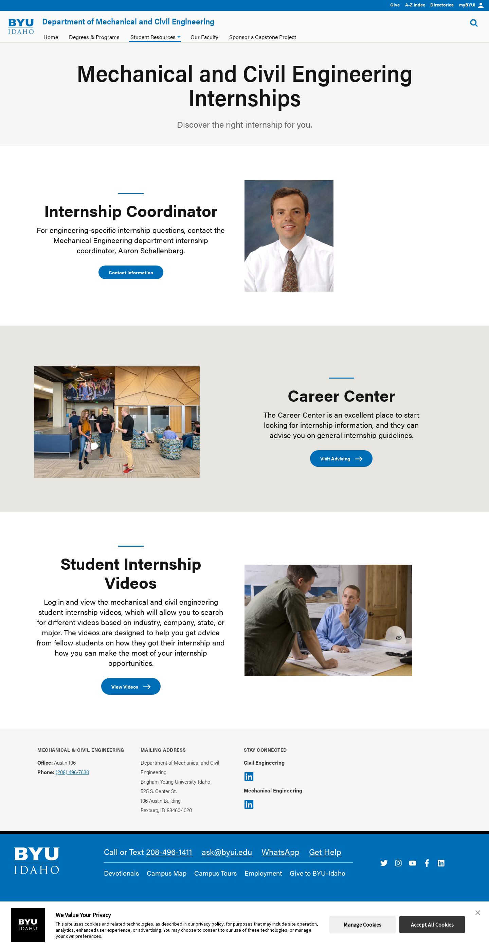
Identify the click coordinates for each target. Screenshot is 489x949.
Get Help (325, 851)
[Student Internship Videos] (328, 620)
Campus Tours (215, 873)
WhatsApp (280, 851)
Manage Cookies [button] (362, 924)
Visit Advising (341, 458)
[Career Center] (117, 422)
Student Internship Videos (130, 572)
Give (395, 4)
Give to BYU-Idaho (317, 873)
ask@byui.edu (227, 851)
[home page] (21, 26)
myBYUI (471, 4)
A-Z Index (415, 4)
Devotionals (121, 873)
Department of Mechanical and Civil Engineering (128, 21)
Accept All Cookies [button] (432, 924)
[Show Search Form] (474, 23)
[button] (478, 912)
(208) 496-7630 (72, 772)
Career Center (341, 394)
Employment (263, 873)
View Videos (130, 687)
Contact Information (131, 272)
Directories (442, 4)
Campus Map (166, 873)
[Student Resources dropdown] (179, 36)
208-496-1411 (169, 851)
